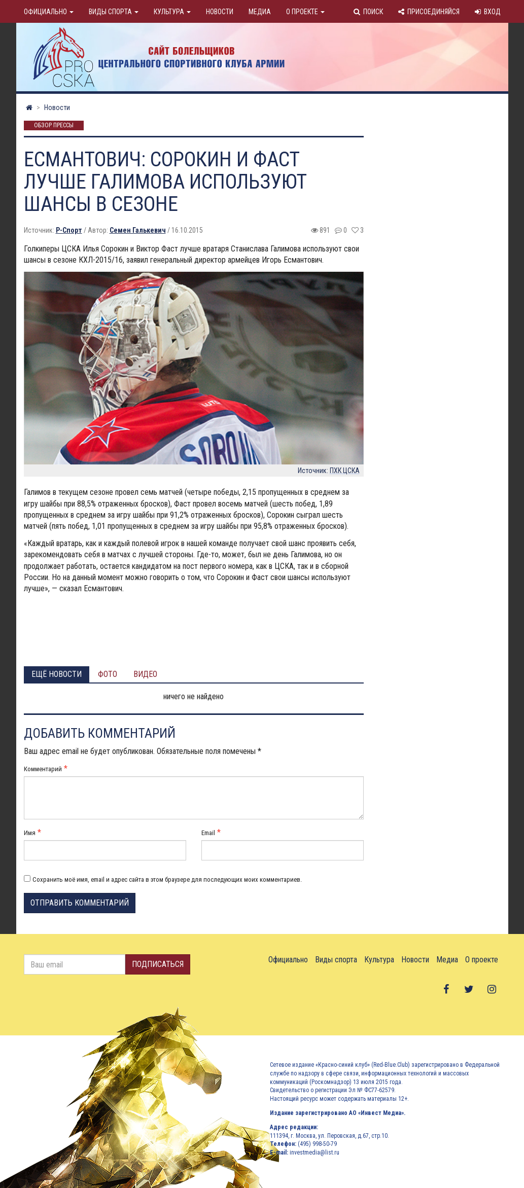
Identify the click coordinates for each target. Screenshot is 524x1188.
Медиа (260, 12)
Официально (49, 12)
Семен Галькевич (138, 230)
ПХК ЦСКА (345, 470)
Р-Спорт (69, 230)
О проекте (305, 12)
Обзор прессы (54, 125)
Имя (30, 833)
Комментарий (43, 769)
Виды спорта (113, 12)
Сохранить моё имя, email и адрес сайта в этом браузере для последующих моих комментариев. (167, 879)
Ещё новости (56, 674)
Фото (107, 674)
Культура (172, 12)
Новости (219, 12)
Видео (145, 674)
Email (208, 833)
